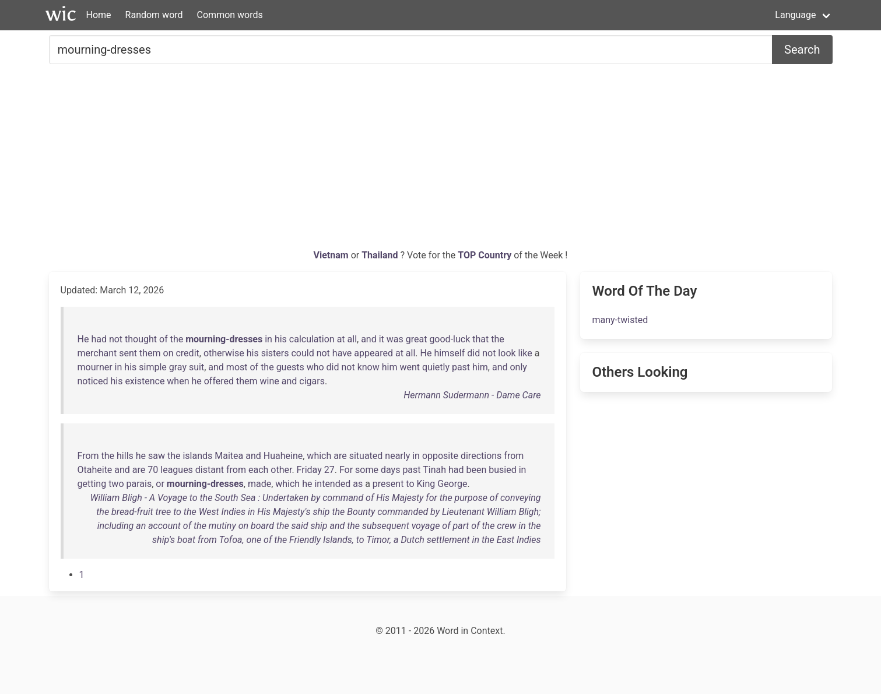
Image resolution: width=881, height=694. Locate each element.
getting (92, 483)
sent (128, 353)
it (381, 339)
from (514, 455)
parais (139, 483)
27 (329, 469)
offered (219, 381)
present (388, 483)
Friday (309, 469)
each (258, 469)
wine (269, 381)
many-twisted (620, 319)
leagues (176, 469)
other (281, 469)
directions (481, 455)
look (506, 353)
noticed (93, 381)
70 (153, 469)
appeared (373, 353)
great (416, 339)
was (395, 339)
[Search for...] (411, 49)
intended (332, 483)
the (177, 339)
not (115, 339)
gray (178, 367)
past (461, 367)
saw (156, 455)
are (340, 455)
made (259, 483)
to (410, 483)
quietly (436, 367)
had (99, 339)
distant (209, 469)
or (160, 483)
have (342, 353)
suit (196, 367)
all (352, 339)
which (319, 455)
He (83, 339)
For (346, 469)
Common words (230, 14)
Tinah (434, 469)
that (480, 339)
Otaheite (95, 469)
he (196, 381)
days (390, 469)
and (369, 339)
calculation (312, 339)
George (452, 483)
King (426, 483)
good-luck (449, 339)
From (88, 455)
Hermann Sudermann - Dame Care (471, 395)
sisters (275, 353)
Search (802, 50)
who (315, 367)
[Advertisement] (441, 161)
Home (98, 14)
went (409, 367)
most (237, 367)
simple (153, 367)
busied (502, 469)
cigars (312, 381)
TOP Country (484, 255)
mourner (95, 367)
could (302, 353)
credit (187, 353)
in (268, 339)
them (150, 353)
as (358, 483)
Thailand (380, 255)
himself (449, 353)
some (366, 469)
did (473, 353)
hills (125, 455)
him (390, 367)
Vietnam (332, 255)
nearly (397, 455)
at (341, 339)
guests (290, 367)
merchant (97, 353)
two (116, 483)
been (476, 469)
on (168, 353)
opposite (440, 455)
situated (366, 455)
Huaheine (283, 455)
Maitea (229, 455)
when (178, 381)
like (525, 353)
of (163, 339)
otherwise (223, 353)
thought (141, 339)
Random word (154, 14)
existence (144, 381)
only (518, 367)
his (281, 339)
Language (795, 14)
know (368, 367)
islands (197, 455)
